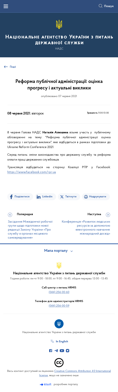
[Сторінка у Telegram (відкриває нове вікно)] (56, 350)
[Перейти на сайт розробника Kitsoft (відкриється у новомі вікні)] (46, 384)
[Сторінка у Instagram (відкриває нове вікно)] (67, 350)
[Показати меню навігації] (5, 6)
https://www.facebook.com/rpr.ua (31, 172)
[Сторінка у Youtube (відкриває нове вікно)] (62, 350)
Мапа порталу (56, 251)
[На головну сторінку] (59, 34)
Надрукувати (97, 196)
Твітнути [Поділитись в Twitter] (70, 196)
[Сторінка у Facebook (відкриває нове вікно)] (50, 350)
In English (62, 341)
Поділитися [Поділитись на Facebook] (22, 196)
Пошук (109, 6)
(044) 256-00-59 (59, 305)
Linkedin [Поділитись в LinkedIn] (47, 196)
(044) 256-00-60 (59, 292)
